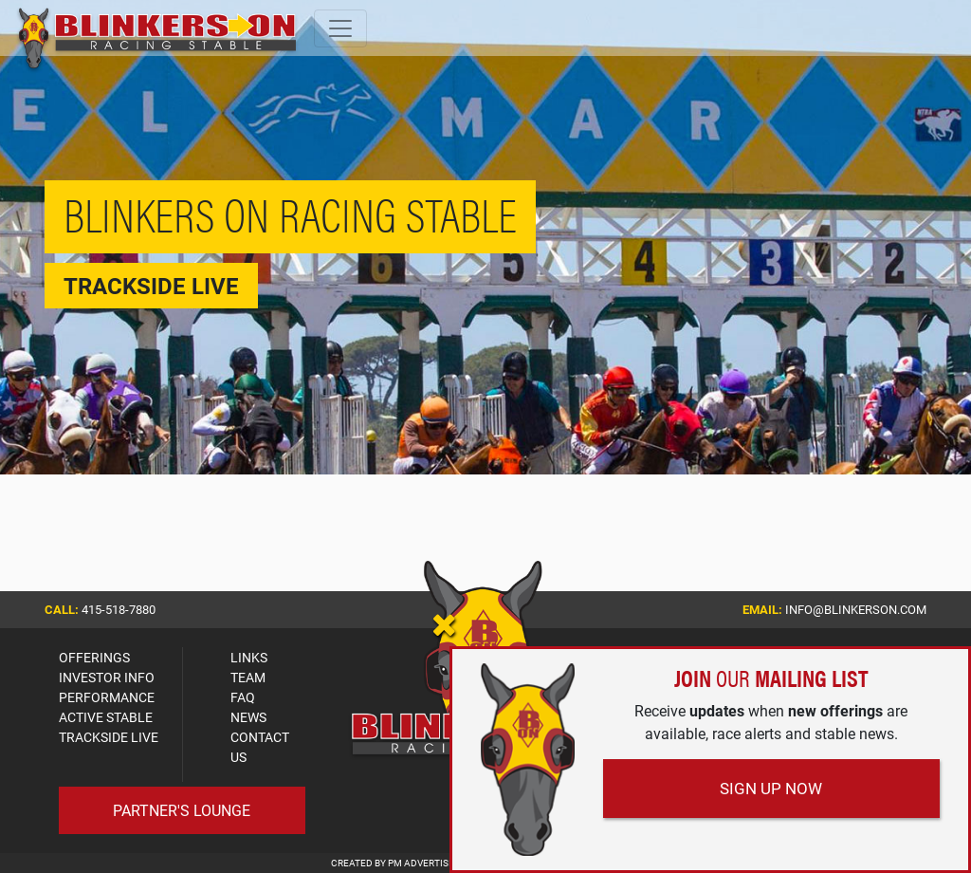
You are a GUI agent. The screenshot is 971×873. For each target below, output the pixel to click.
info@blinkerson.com (855, 609)
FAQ (242, 697)
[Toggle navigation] (340, 28)
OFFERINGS (94, 657)
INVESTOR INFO (107, 677)
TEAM (248, 677)
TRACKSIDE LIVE (108, 737)
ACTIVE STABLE (106, 717)
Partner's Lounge (181, 810)
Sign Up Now (771, 788)
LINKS (248, 657)
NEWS (248, 717)
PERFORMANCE (107, 697)
